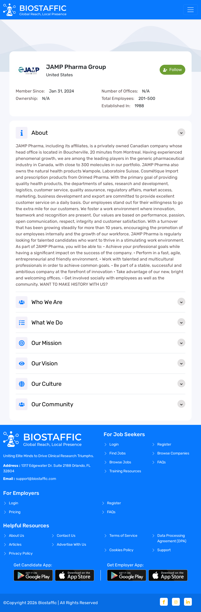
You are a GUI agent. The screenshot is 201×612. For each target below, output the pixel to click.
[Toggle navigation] (190, 9)
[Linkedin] (188, 602)
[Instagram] (176, 602)
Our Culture (108, 383)
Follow (172, 69)
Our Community (108, 404)
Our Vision (108, 363)
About (108, 132)
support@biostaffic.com (36, 478)
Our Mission (108, 342)
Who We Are (108, 302)
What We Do (108, 322)
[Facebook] (164, 602)
